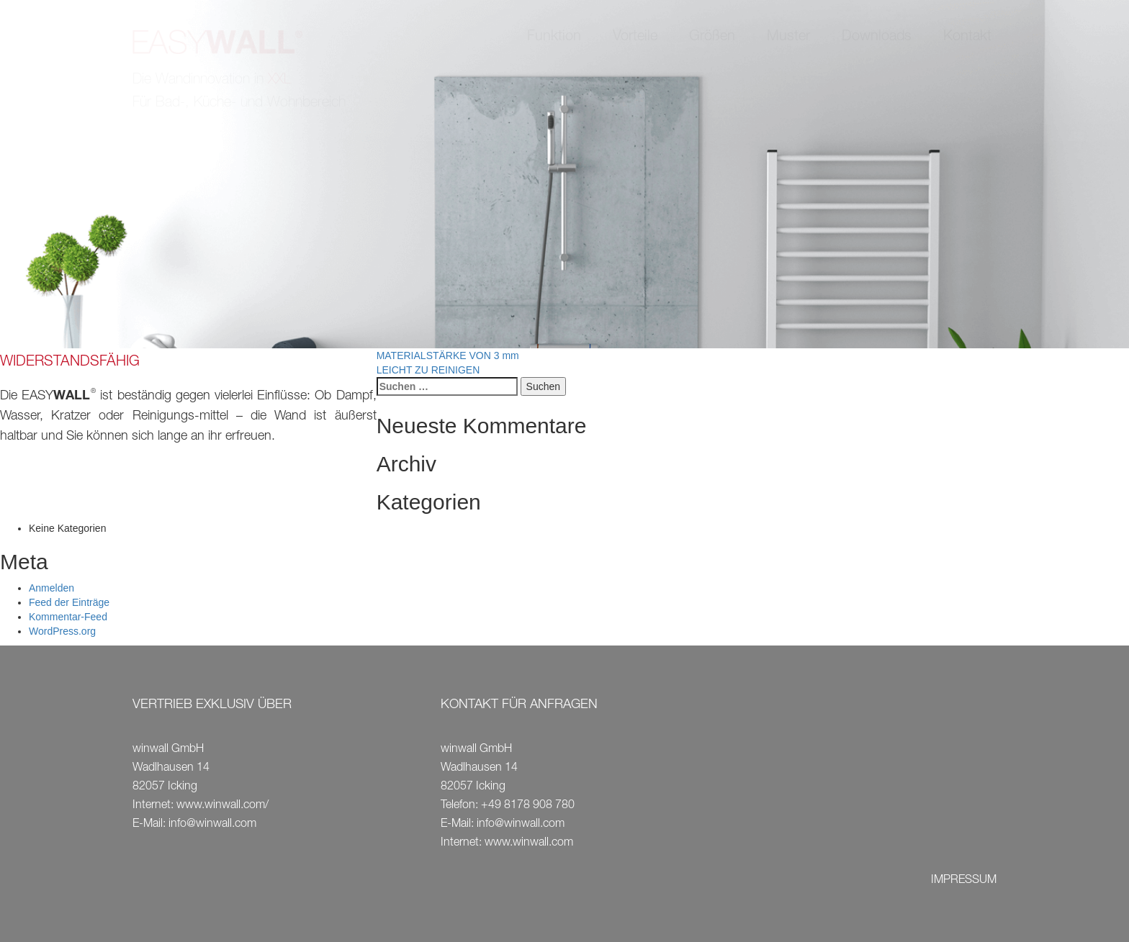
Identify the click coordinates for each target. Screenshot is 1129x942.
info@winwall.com (212, 824)
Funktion (554, 37)
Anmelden (51, 588)
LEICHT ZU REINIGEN (428, 370)
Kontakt (967, 37)
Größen (712, 37)
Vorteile (635, 37)
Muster (788, 37)
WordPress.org (62, 631)
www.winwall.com (529, 843)
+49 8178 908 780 (528, 806)
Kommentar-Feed (68, 616)
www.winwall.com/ (222, 806)
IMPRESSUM (964, 881)
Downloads (877, 37)
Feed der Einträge (69, 602)
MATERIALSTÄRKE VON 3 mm (448, 355)
